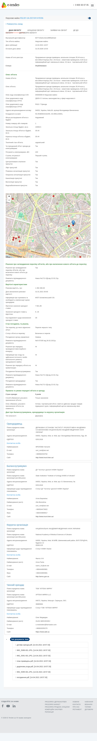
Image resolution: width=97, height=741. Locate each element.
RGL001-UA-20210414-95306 (31, 18)
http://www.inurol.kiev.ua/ (45, 457)
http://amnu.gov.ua (42, 576)
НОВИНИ (76, 702)
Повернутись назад (14, 24)
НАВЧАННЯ (89, 702)
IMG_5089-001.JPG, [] (33, 650)
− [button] (9, 200)
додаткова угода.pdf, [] (34, 667)
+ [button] (9, 196)
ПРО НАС (76, 707)
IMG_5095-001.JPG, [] (33, 672)
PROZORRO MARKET (52, 704)
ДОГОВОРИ (89, 709)
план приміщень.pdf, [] (34, 661)
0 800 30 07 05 (81, 5)
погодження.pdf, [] (32, 677)
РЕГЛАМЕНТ (77, 709)
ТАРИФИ (88, 707)
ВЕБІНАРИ (88, 704)
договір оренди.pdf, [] (33, 645)
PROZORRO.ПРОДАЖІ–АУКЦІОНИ (57, 707)
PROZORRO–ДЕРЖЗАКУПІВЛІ (56, 702)
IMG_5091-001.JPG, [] (33, 656)
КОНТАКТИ (77, 704)
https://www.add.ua (42, 632)
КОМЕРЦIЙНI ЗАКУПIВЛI (53, 709)
